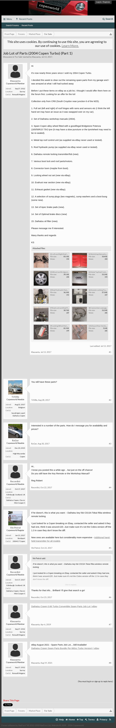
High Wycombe (19, 454)
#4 (110, 487)
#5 (110, 548)
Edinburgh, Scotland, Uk (15, 495)
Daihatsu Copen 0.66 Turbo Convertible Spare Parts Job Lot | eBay (64, 606)
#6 (110, 597)
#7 (110, 624)
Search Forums (12, 25)
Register (106, 2)
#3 (110, 444)
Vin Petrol (15, 527)
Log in (98, 2)
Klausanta (36, 57)
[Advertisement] (58, 369)
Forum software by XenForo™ (26, 725)
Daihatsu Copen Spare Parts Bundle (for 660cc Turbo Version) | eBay (65, 648)
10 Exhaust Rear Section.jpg (99, 326)
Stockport (21, 538)
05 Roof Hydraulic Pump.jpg (60, 290)
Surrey (22, 91)
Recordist (15, 481)
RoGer (15, 440)
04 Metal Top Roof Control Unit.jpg (101, 272)
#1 (110, 352)
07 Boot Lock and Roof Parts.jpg (61, 308)
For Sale (18, 57)
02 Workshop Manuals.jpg (98, 254)
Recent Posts (27, 25)
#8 (110, 663)
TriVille (15, 396)
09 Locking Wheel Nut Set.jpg (61, 326)
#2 (110, 400)
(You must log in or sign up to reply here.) (95, 681)
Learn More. (70, 46)
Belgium (21, 407)
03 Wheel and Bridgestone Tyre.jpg (63, 272)
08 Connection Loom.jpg (97, 308)
